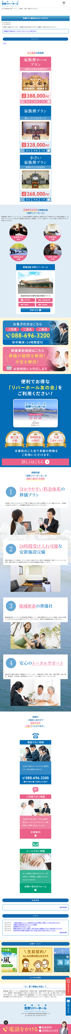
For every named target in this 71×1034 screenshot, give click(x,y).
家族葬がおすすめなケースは (21, 926)
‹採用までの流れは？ (10, 31)
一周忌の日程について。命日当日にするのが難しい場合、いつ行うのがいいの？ (36, 922)
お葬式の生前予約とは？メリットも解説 (25, 924)
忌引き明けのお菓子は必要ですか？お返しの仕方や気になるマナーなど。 (34, 930)
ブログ (4, 43)
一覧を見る (63, 907)
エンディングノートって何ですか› (26, 31)
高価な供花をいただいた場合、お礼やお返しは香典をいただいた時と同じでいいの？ (38, 928)
